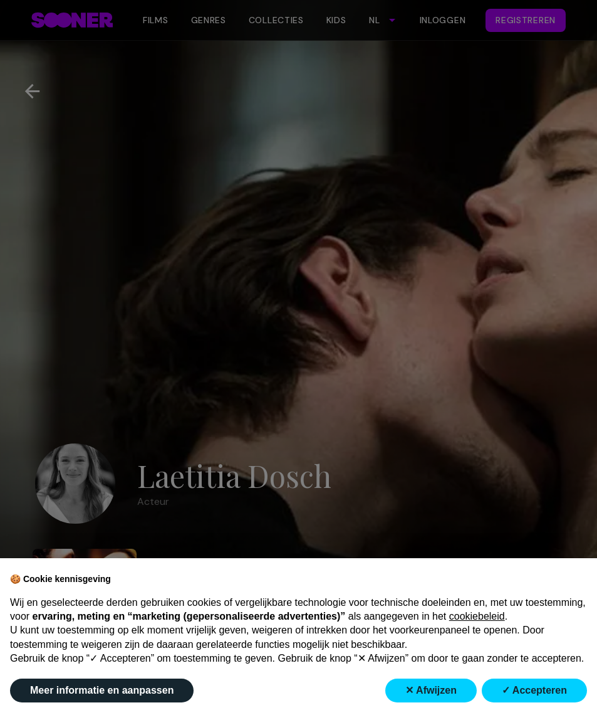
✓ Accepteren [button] (534, 690)
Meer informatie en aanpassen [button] (102, 690)
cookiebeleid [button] (477, 616)
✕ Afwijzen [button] (431, 690)
